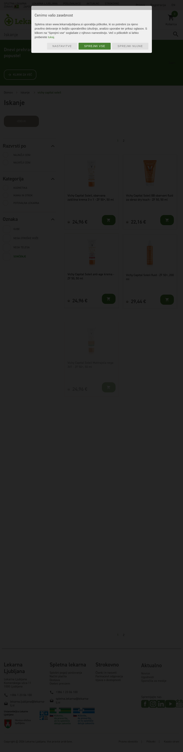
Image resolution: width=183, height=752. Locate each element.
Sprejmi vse (94, 46)
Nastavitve (62, 46)
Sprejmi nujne (130, 46)
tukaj (51, 37)
